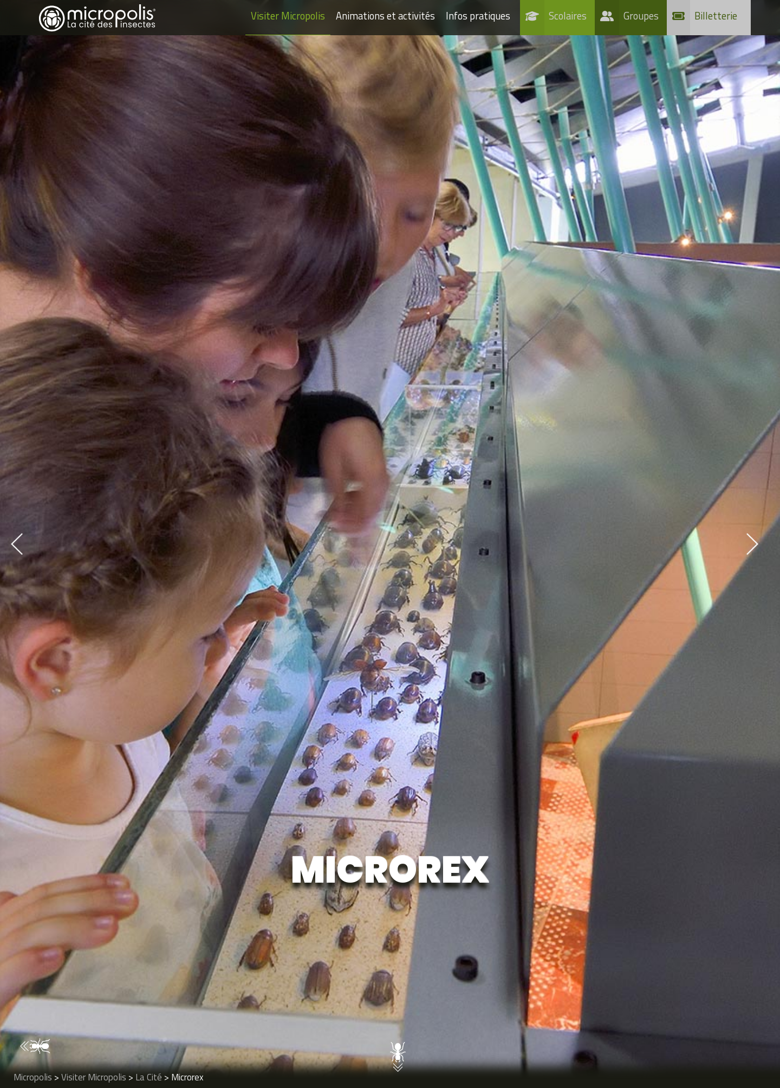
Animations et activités (385, 15)
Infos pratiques (478, 15)
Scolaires (568, 15)
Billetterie (715, 15)
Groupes (641, 15)
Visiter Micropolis (288, 15)
